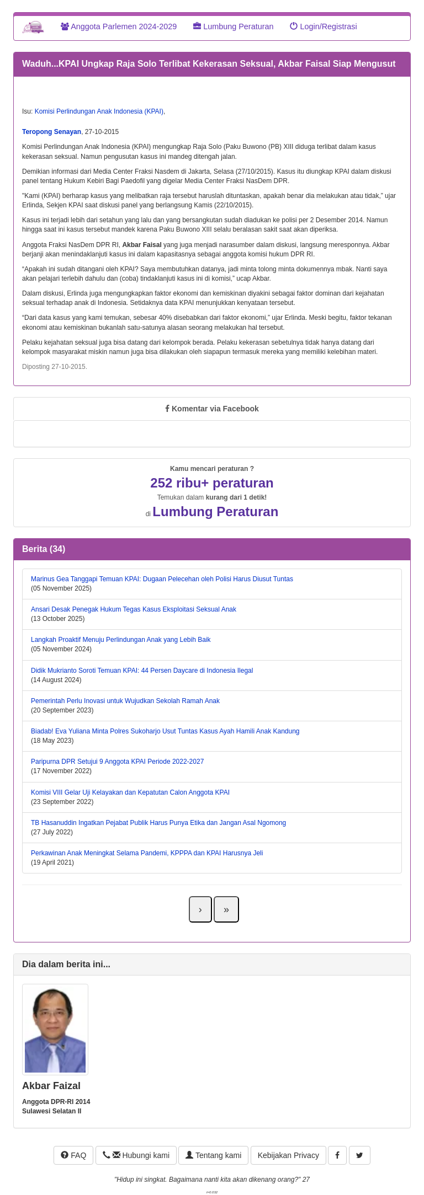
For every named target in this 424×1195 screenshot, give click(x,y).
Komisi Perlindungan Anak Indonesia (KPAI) (99, 111)
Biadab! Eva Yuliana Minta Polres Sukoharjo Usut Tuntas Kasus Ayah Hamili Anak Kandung (165, 731)
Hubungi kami (136, 1155)
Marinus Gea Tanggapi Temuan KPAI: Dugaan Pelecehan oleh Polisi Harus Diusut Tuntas (162, 579)
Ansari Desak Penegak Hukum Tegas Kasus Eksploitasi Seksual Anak (133, 609)
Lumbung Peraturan (233, 26)
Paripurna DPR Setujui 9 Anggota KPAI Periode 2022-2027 (117, 761)
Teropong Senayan (51, 132)
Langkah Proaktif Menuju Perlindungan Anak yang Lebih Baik (121, 640)
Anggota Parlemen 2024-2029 (119, 26)
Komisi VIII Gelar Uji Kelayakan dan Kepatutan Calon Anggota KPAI (130, 792)
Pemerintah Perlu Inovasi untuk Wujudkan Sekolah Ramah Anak (125, 701)
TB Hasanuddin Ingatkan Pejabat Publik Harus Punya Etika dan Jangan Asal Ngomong (158, 823)
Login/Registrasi (323, 26)
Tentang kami (213, 1155)
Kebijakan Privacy (288, 1155)
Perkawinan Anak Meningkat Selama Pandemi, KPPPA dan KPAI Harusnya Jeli (147, 853)
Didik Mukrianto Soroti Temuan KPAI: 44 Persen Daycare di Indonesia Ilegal (142, 670)
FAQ (73, 1155)
